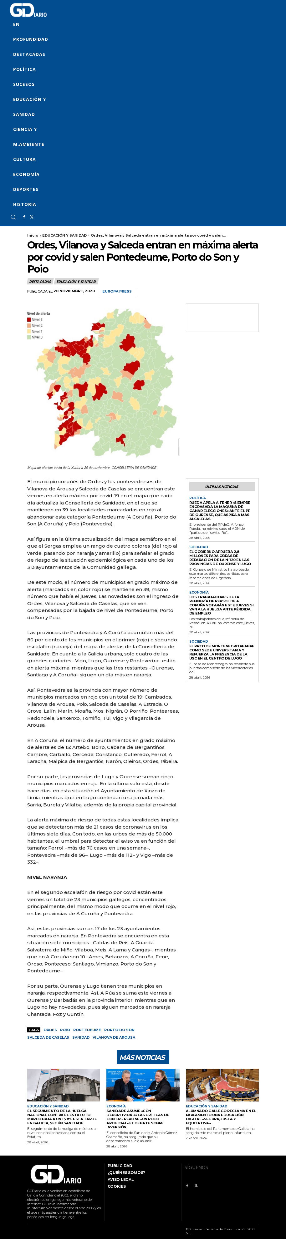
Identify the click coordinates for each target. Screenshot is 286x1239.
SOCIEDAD (198, 547)
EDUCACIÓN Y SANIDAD (64, 235)
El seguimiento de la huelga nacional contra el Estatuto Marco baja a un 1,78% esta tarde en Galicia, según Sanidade (63, 1117)
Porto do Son (119, 1030)
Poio (65, 1030)
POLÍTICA (197, 498)
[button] (13, 217)
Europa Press (117, 291)
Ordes (50, 1030)
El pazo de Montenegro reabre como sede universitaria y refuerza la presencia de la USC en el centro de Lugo (221, 647)
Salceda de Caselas (48, 1037)
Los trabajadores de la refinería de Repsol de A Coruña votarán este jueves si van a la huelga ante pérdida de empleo (221, 602)
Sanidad (80, 1037)
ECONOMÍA (199, 592)
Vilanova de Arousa (114, 1037)
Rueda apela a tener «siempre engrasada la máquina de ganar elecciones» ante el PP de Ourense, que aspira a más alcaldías (221, 510)
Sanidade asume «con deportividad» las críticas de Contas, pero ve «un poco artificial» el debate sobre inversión (142, 1117)
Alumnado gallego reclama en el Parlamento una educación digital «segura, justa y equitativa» (221, 1115)
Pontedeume (87, 1030)
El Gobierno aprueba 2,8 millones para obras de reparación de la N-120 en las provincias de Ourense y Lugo (219, 557)
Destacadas (40, 281)
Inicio (32, 235)
